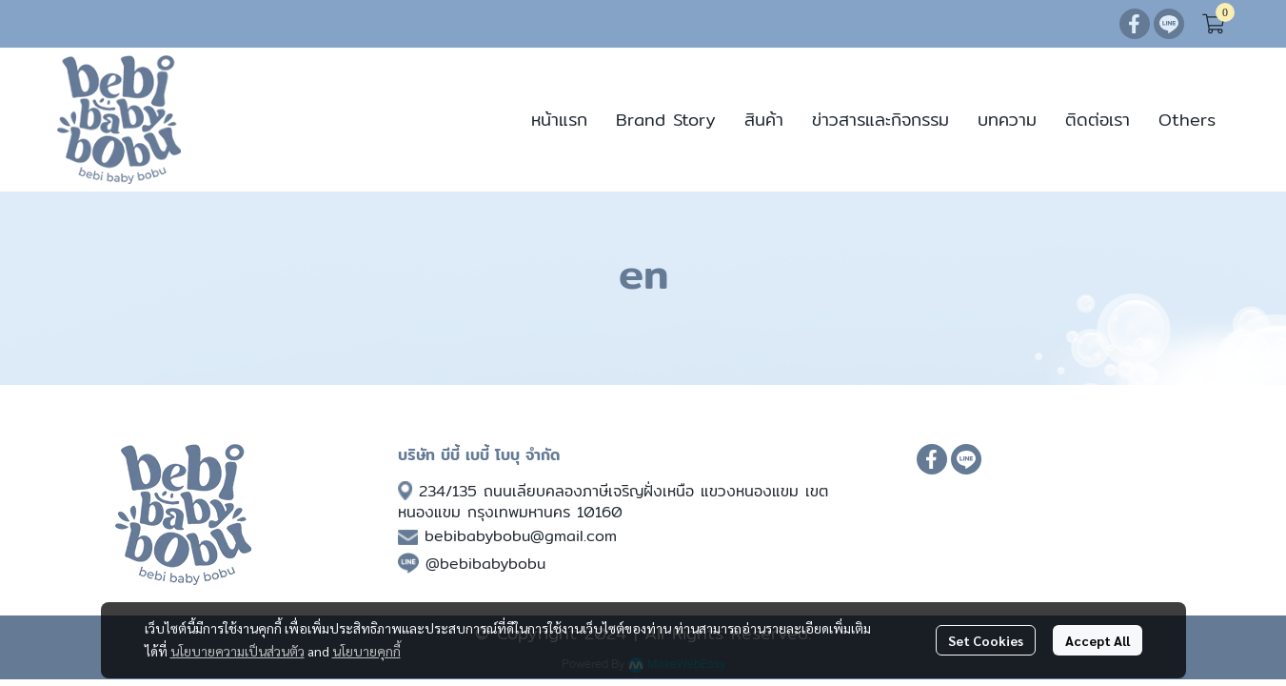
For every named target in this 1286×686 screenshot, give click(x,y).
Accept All (1097, 640)
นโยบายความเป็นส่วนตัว (237, 650)
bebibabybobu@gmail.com (521, 536)
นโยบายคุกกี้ (366, 650)
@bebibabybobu (485, 563)
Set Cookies (985, 640)
